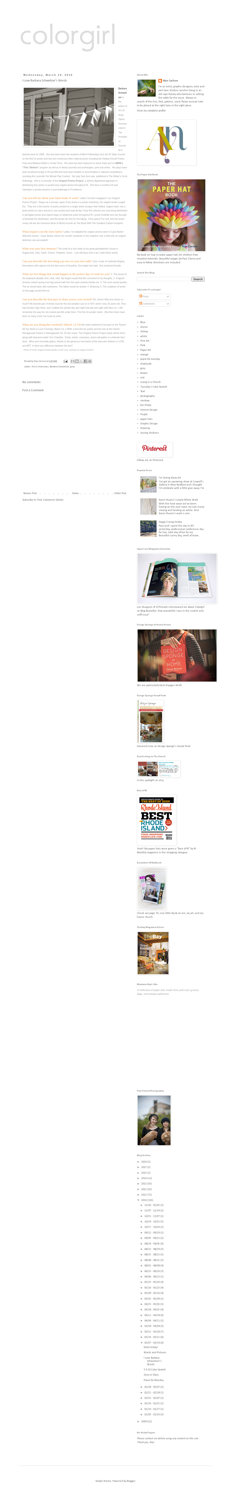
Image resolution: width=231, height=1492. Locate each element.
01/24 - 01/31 (152, 1403)
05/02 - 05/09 (152, 1299)
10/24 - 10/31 (152, 1221)
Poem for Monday (154, 1380)
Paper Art (145, 350)
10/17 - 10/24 (152, 1227)
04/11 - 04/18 (152, 1315)
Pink (142, 345)
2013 (144, 1183)
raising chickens (149, 433)
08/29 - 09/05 (152, 1243)
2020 (144, 1162)
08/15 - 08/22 (152, 1254)
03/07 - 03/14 (152, 1343)
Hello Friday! (151, 1347)
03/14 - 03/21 (152, 1337)
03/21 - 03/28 (152, 1331)
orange (144, 354)
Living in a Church (150, 382)
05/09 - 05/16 (152, 1293)
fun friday (145, 405)
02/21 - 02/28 (152, 1392)
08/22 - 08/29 (152, 1249)
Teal (142, 391)
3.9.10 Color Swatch (155, 1369)
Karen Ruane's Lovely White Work (178, 500)
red (142, 377)
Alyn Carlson (170, 80)
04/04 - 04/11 (152, 1320)
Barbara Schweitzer (122, 93)
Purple (144, 414)
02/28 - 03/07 (152, 1387)
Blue (143, 322)
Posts (144, 296)
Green (144, 327)
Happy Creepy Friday (170, 522)
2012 (144, 1189)
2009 (144, 1421)
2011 (144, 1195)
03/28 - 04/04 (152, 1326)
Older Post (120, 493)
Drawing (145, 428)
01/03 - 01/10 (152, 1414)
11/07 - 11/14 (152, 1210)
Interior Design (148, 410)
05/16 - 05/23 (152, 1287)
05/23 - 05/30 (152, 1282)
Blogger (131, 1481)
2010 (144, 1200)
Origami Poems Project (71, 181)
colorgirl (68, 33)
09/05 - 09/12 (152, 1238)
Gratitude (146, 364)
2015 (144, 1173)
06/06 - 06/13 (152, 1276)
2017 (144, 1167)
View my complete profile (151, 110)
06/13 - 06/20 (152, 1271)
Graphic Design (149, 423)
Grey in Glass (151, 1375)
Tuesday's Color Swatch (153, 387)
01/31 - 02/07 (152, 1398)
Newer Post (30, 493)
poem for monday (150, 359)
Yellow (144, 331)
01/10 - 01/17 (152, 1409)
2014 (144, 1178)
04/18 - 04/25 (152, 1309)
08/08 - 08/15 (152, 1260)
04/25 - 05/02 (152, 1304)
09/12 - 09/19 (152, 1232)
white (143, 336)
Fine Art (144, 341)
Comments (147, 304)
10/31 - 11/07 (152, 1216)
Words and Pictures (155, 1352)
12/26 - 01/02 (152, 1205)
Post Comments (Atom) (50, 500)
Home (75, 493)
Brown (144, 373)
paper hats (146, 419)
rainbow (145, 400)
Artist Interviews (40, 366)
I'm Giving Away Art (170, 478)
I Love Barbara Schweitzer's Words (153, 1361)
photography (147, 396)
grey (72, 366)
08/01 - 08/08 (152, 1265)
